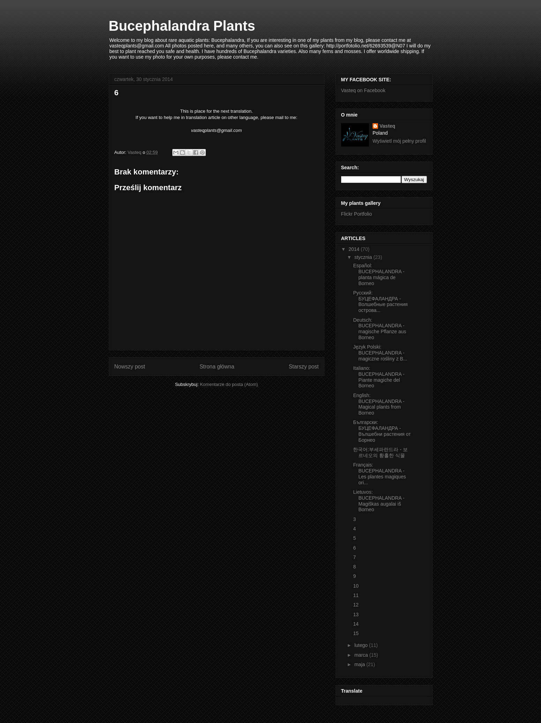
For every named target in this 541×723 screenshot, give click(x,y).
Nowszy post (129, 367)
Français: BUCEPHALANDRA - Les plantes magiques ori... (379, 473)
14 (356, 624)
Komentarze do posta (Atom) (229, 384)
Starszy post (304, 367)
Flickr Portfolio (356, 214)
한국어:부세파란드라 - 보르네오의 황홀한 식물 (380, 452)
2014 (354, 249)
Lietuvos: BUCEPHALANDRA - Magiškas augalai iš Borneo (378, 500)
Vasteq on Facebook (363, 90)
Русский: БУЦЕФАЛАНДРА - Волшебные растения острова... (380, 301)
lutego (361, 645)
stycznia (363, 257)
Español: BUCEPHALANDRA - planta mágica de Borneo (378, 274)
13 (356, 614)
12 (356, 605)
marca (361, 655)
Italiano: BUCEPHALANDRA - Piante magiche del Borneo (378, 376)
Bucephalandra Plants (182, 25)
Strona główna (217, 367)
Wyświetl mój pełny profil (399, 141)
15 (356, 633)
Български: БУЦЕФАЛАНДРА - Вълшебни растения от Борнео (382, 430)
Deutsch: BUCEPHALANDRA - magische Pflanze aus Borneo (379, 328)
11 (356, 595)
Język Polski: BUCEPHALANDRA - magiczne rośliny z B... (380, 353)
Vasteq (387, 126)
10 (356, 586)
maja (360, 664)
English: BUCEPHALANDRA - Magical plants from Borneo (378, 404)
